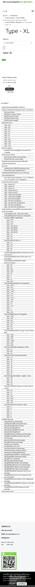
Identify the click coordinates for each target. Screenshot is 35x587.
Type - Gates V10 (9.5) (10, 193)
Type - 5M (7, 129)
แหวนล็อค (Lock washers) (11, 444)
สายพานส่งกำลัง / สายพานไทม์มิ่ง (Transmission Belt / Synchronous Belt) (17, 210)
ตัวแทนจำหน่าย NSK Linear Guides (13, 159)
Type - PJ (9, 251)
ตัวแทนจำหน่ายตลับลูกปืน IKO (12, 428)
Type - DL (9, 267)
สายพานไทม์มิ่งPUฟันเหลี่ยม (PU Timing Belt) (16, 283)
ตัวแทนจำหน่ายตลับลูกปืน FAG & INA (14, 430)
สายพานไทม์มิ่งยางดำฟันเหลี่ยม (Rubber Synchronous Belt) (15, 262)
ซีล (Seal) (4, 166)
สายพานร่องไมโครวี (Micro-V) (12, 240)
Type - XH (9, 273)
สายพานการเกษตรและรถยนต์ (10, 182)
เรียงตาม (6, 39)
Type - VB (9, 372)
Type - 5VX (10, 222)
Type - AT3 (10, 296)
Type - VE (9, 366)
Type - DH (9, 265)
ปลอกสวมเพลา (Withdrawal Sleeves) (14, 452)
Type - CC (9, 349)
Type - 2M (9, 329)
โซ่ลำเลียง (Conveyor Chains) (12, 114)
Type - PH (9, 247)
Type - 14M (7, 125)
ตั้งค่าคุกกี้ (12, 584)
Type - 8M (7, 127)
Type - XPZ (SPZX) (12, 232)
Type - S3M (10, 343)
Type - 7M (9, 380)
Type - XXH (10, 271)
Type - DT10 (10, 285)
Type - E (9, 407)
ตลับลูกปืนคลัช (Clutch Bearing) (13, 422)
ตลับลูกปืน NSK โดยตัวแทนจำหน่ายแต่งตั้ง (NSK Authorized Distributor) (15, 162)
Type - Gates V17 (9, 186)
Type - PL (9, 242)
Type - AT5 (10, 294)
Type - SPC (7, 140)
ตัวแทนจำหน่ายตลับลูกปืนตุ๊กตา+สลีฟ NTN (13, 107)
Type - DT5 (10, 287)
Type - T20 (10, 300)
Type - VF (9, 364)
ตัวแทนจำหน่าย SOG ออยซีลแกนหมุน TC (15, 170)
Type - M (9, 417)
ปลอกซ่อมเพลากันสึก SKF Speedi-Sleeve (15, 424)
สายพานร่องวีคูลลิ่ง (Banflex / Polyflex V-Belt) (17, 376)
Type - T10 (10, 302)
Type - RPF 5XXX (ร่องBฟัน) (12, 199)
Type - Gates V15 (9, 188)
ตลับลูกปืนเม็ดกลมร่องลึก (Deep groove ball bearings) (16, 488)
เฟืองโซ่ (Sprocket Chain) (11, 116)
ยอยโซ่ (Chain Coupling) (11, 120)
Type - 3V (7, 137)
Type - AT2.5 (10, 298)
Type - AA (10, 353)
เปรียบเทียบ (10, 92)
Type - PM (10, 245)
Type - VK (9, 359)
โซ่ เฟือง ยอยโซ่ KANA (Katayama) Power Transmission (17, 110)
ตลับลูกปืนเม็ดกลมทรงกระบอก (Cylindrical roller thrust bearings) (17, 476)
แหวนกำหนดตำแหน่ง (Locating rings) (14, 448)
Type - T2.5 (10, 306)
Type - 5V (7, 135)
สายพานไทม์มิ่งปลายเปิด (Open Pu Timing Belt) (17, 216)
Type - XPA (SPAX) (12, 230)
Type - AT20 (10, 290)
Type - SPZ (7, 146)
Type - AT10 (10, 292)
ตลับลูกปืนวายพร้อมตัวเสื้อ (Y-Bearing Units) (16, 455)
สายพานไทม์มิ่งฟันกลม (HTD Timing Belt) (15, 314)
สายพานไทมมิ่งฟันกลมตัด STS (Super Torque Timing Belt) (19, 332)
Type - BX (9, 236)
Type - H (9, 275)
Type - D (9, 409)
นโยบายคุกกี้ (13, 580)
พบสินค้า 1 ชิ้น (7, 53)
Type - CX (9, 234)
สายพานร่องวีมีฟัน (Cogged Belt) (13, 218)
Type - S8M (10, 337)
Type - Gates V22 (9, 184)
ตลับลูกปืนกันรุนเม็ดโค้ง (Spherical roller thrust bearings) (17, 472)
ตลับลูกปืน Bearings (7, 419)
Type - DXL (10, 269)
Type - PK (9, 249)
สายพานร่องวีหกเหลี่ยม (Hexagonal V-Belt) (16, 347)
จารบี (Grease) (8, 438)
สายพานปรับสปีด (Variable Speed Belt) (15, 355)
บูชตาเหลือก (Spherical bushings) (13, 442)
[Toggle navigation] (33, 11)
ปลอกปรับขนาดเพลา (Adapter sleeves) (15, 450)
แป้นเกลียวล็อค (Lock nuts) (12, 446)
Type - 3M (7, 131)
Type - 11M (9, 378)
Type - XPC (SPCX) (12, 226)
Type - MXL (10, 281)
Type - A (9, 415)
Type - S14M (10, 335)
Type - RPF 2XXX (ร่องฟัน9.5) (12, 205)
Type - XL (9, 279)
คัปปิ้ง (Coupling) (7, 148)
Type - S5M (10, 339)
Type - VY (9, 357)
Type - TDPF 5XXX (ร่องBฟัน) (12, 197)
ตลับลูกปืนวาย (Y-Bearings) (12, 459)
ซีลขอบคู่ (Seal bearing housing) (13, 461)
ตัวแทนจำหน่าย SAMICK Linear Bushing (15, 157)
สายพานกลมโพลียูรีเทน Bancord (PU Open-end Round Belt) (17, 258)
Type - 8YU (10, 322)
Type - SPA (7, 144)
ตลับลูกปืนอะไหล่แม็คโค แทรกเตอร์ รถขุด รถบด (17, 436)
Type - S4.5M (10, 341)
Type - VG (9, 361)
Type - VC (9, 370)
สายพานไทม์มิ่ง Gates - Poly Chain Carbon (16, 214)
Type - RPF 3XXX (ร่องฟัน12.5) (12, 201)
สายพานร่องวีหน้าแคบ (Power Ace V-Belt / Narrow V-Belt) (18, 387)
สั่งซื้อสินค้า (9, 89)
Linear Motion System (8, 155)
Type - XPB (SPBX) (12, 228)
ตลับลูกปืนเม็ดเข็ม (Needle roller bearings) (16, 463)
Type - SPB (7, 142)
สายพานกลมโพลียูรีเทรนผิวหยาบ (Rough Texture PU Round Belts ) (19, 254)
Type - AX (9, 238)
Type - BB (9, 351)
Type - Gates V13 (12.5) (10, 191)
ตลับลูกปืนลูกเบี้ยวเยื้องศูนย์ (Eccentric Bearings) (15, 173)
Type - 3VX (10, 224)
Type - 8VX (10, 220)
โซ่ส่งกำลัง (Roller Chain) (11, 118)
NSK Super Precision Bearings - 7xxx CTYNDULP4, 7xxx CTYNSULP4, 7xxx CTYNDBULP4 (19, 179)
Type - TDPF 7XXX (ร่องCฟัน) (12, 195)
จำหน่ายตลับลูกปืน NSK (8, 175)
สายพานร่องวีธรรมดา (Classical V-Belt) (15, 405)
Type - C (9, 411)
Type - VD (9, 368)
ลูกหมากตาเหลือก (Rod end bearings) (14, 440)
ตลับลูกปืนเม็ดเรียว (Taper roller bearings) (16, 469)
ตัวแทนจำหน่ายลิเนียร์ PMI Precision (14, 426)
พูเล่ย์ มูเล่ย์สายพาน (7, 123)
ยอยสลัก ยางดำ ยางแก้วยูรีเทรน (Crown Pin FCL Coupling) (17, 151)
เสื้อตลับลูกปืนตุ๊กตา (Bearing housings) (15, 457)
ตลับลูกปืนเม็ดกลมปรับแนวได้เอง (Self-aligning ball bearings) (18, 480)
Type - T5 (9, 304)
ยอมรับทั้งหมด (22, 584)
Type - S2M (10, 345)
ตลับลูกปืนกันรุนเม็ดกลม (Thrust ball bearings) (17, 465)
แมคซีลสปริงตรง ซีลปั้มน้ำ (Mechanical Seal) (16, 168)
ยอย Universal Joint (8, 491)
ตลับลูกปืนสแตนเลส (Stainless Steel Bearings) (17, 434)
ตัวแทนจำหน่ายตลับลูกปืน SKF (12, 432)
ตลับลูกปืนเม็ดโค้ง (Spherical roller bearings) (16, 467)
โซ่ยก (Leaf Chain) (9, 112)
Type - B (9, 413)
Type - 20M (10, 316)
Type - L (9, 277)
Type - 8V (7, 133)
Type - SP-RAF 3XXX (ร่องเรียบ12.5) (14, 203)
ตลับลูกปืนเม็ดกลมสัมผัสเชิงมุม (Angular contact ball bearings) (19, 484)
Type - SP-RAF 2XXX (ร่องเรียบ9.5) (14, 207)
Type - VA (9, 374)
